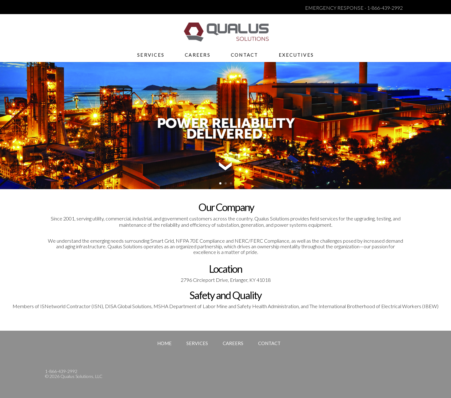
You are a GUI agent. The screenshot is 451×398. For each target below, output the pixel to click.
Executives (296, 55)
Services (150, 55)
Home (164, 343)
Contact (244, 55)
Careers (197, 55)
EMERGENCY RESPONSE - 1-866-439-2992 (354, 8)
